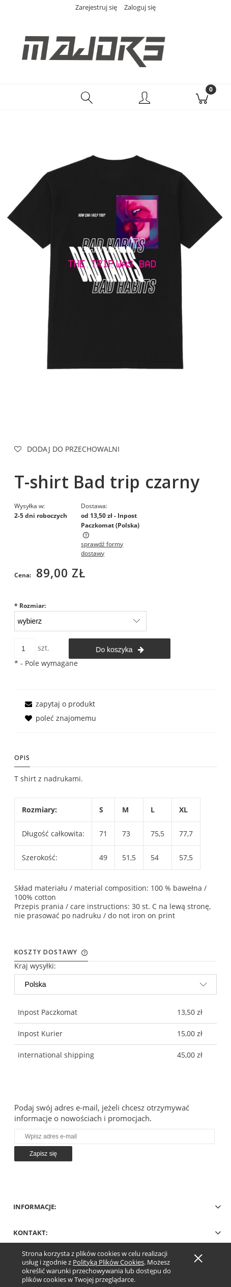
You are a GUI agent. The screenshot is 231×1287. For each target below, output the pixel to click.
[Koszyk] (203, 97)
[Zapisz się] (43, 1153)
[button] (29, 97)
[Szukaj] (87, 97)
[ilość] (25, 648)
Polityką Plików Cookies (108, 1262)
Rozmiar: (30, 605)
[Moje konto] (144, 98)
